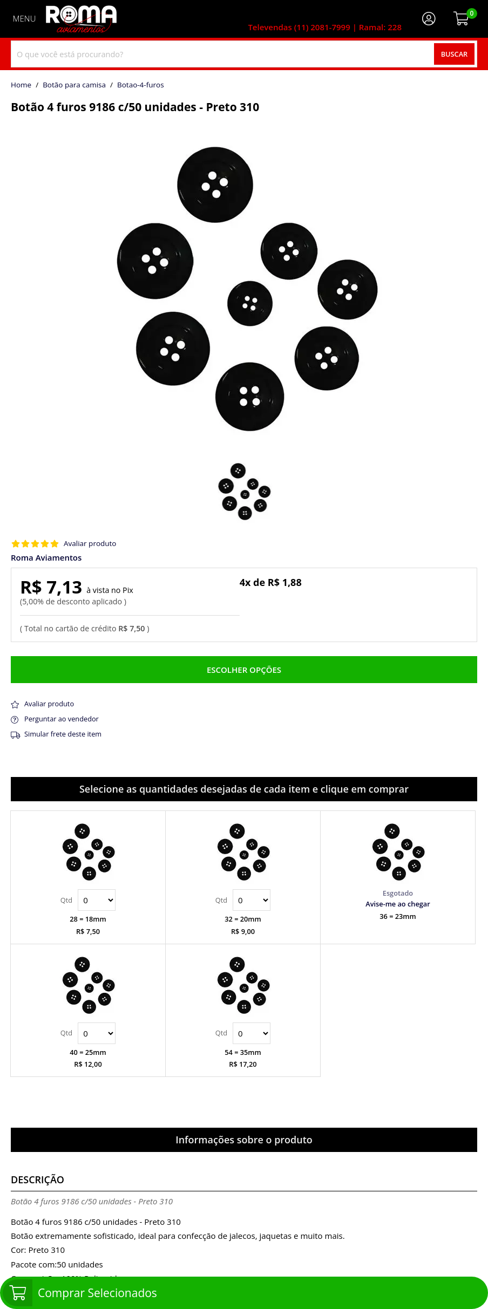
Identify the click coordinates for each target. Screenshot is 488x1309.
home (21, 85)
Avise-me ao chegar (397, 904)
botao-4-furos (140, 85)
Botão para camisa (74, 85)
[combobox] (244, 53)
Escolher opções (244, 669)
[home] (81, 18)
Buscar (454, 54)
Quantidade (97, 900)
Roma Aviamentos (46, 557)
